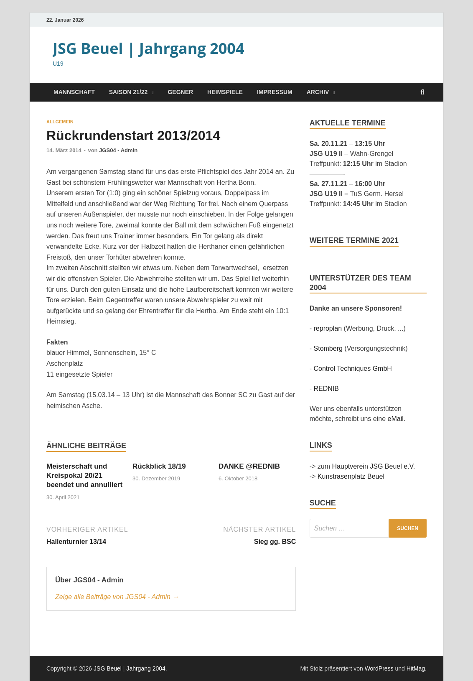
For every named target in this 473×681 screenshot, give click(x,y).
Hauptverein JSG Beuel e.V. (373, 466)
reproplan (328, 328)
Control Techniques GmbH (353, 368)
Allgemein (60, 121)
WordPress (379, 668)
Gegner (180, 92)
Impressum (274, 92)
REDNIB (326, 388)
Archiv (318, 92)
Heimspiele (225, 92)
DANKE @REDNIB (249, 466)
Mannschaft (74, 92)
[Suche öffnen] (422, 92)
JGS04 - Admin (118, 150)
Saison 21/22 (128, 92)
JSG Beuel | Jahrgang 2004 (148, 48)
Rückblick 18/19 (159, 466)
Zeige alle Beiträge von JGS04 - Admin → (117, 596)
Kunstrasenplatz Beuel (351, 476)
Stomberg (328, 348)
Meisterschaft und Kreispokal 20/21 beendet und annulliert (84, 475)
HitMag (416, 668)
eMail (396, 418)
